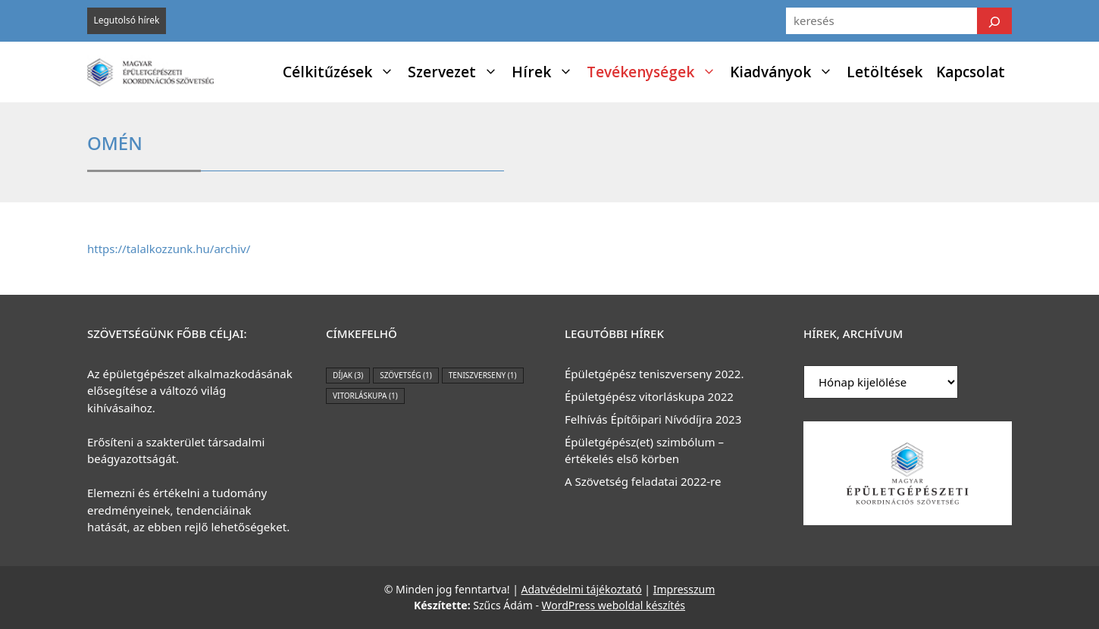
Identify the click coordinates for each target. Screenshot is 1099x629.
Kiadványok (785, 72)
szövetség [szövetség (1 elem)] (406, 375)
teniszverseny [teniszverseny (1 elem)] (483, 375)
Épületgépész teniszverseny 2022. (654, 373)
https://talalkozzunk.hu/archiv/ (168, 248)
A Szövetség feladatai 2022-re (643, 481)
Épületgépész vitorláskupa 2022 (649, 396)
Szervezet (456, 72)
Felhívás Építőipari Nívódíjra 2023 (653, 419)
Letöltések (884, 72)
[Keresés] (994, 21)
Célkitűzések (342, 72)
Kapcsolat (970, 72)
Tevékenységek (655, 72)
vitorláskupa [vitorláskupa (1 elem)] (365, 395)
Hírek (546, 72)
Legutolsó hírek (126, 20)
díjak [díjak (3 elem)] (348, 375)
